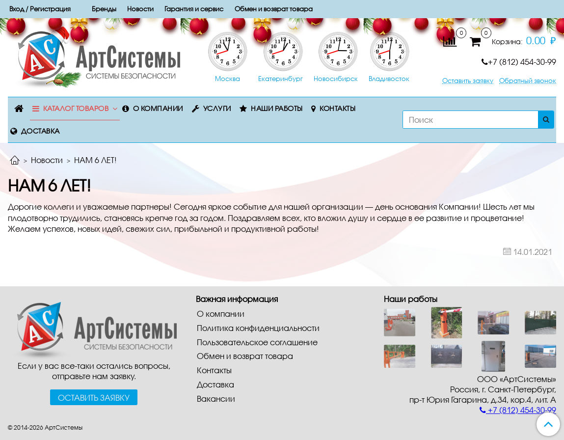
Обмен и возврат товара (245, 355)
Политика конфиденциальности (258, 327)
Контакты (337, 108)
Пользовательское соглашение (257, 342)
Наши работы (277, 108)
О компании (158, 108)
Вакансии (216, 398)
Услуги (217, 108)
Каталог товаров (76, 108)
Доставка (40, 131)
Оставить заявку (467, 81)
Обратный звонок (527, 81)
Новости (47, 160)
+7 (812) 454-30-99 (519, 61)
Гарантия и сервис (193, 9)
